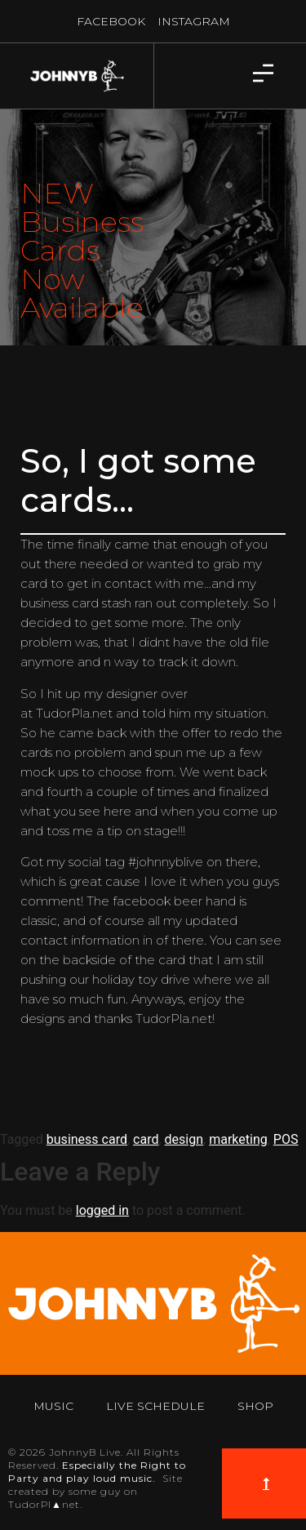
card (145, 1139)
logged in (102, 1210)
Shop (255, 1406)
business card (87, 1139)
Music (53, 1406)
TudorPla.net (74, 713)
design (184, 1139)
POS (286, 1139)
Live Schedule (155, 1406)
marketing (238, 1139)
